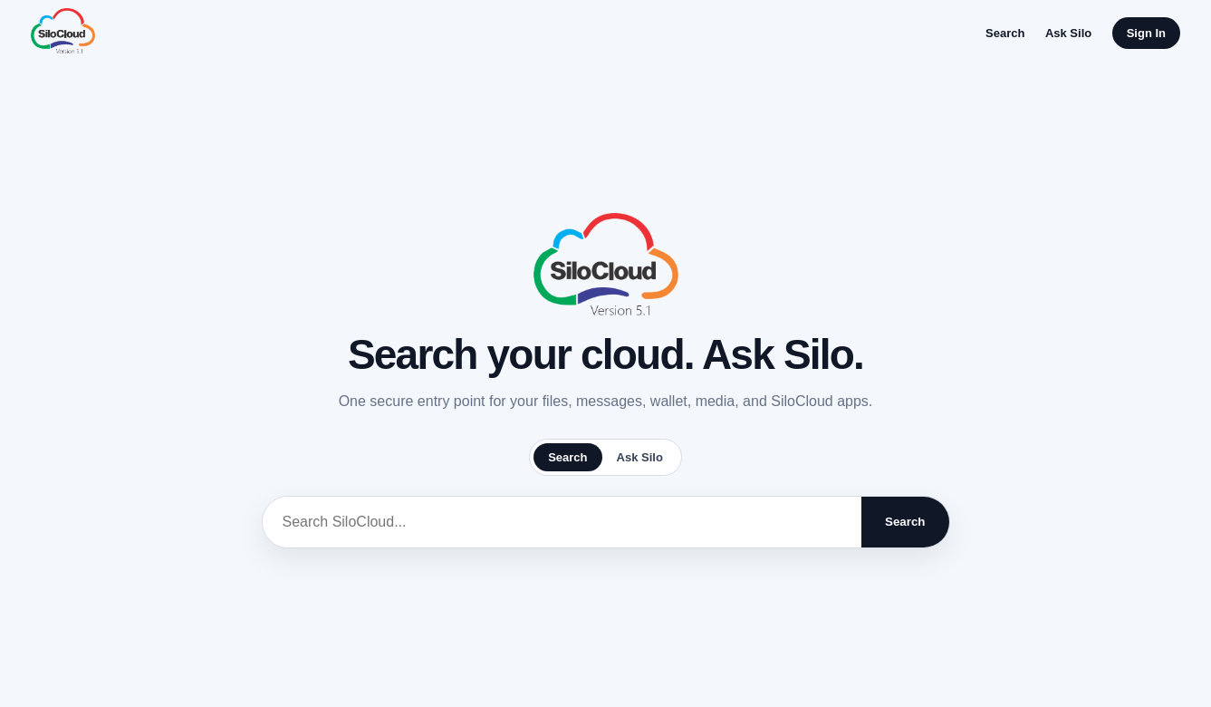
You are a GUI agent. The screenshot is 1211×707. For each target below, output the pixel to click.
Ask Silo (1068, 33)
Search (1004, 33)
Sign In (1146, 33)
